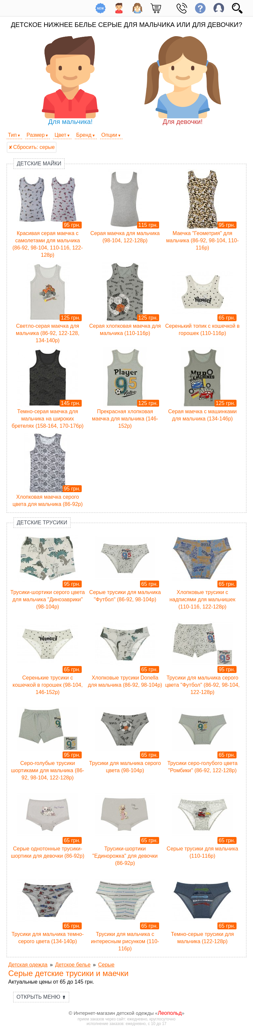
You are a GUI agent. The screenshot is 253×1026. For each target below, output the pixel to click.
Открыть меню (41, 997)
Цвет (60, 135)
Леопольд (170, 1013)
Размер (36, 135)
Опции (109, 135)
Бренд (83, 135)
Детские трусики (42, 522)
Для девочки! (182, 80)
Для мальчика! (70, 80)
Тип (12, 135)
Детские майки (39, 163)
